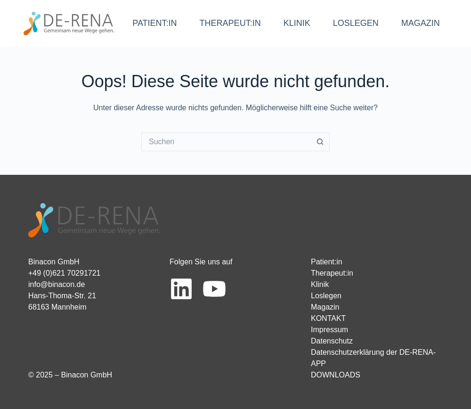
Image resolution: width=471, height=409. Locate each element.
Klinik (320, 284)
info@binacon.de (56, 284)
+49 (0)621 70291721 (64, 273)
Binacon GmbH (54, 262)
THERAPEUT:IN (230, 23)
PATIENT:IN (154, 23)
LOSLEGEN (356, 23)
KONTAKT (328, 318)
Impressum (329, 330)
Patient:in (326, 262)
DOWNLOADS (335, 375)
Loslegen (326, 296)
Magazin (325, 307)
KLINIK (297, 23)
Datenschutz (332, 341)
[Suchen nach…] (226, 141)
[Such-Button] (320, 141)
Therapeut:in (332, 273)
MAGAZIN (420, 23)
